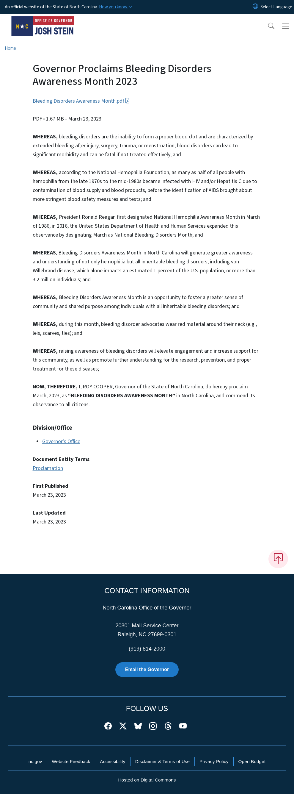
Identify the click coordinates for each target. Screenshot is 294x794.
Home (10, 48)
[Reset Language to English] (255, 6)
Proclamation (48, 468)
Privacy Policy (213, 761)
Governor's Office (61, 441)
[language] (276, 6)
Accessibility (112, 761)
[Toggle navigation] (285, 26)
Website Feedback (71, 761)
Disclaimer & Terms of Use (162, 761)
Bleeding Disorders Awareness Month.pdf (81, 101)
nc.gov (35, 761)
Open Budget (252, 761)
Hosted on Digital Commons (147, 779)
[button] (267, 26)
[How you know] (115, 6)
